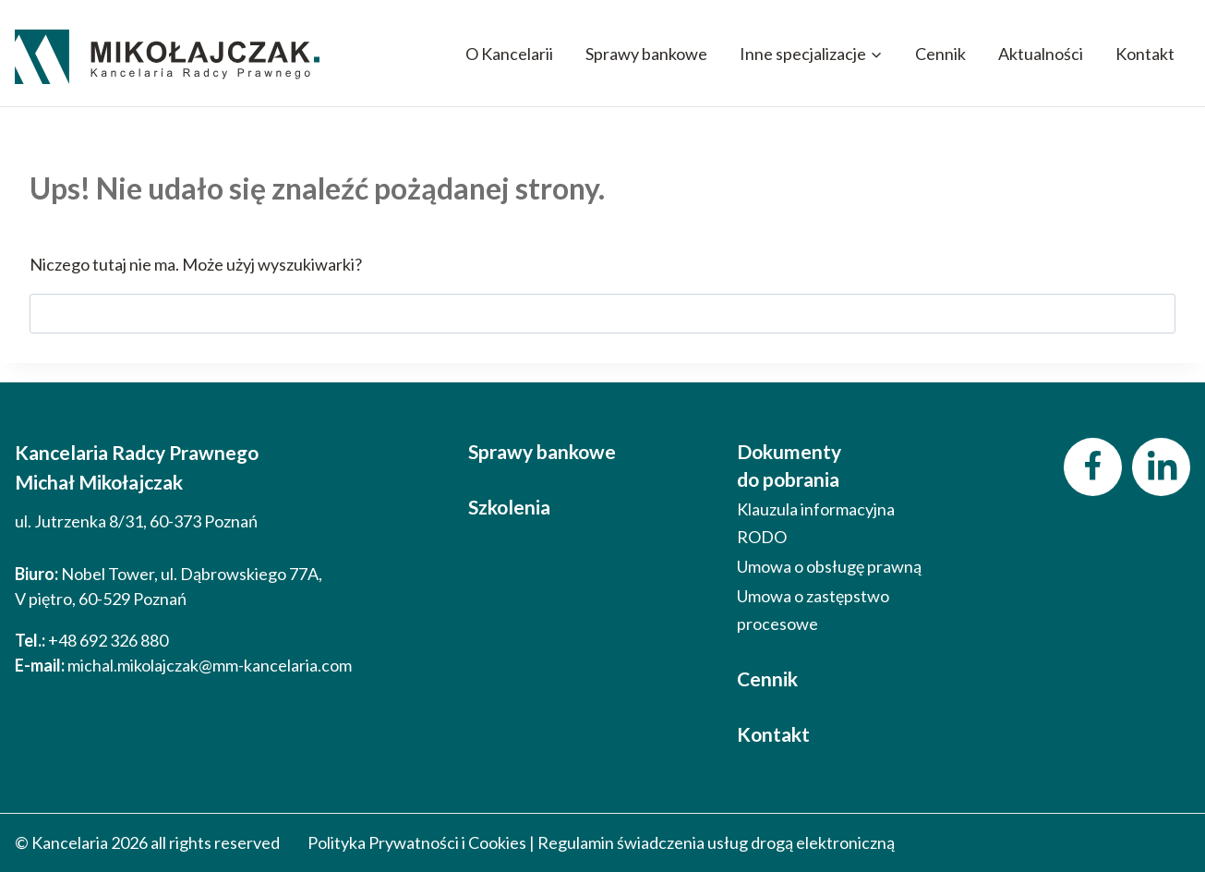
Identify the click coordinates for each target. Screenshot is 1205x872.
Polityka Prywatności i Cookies (416, 842)
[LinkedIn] (1161, 467)
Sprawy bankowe (646, 53)
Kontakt (1145, 53)
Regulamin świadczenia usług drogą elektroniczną (716, 842)
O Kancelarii (509, 53)
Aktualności (1040, 53)
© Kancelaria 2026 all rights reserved (147, 842)
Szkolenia (509, 506)
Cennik (940, 53)
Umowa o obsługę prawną (829, 566)
